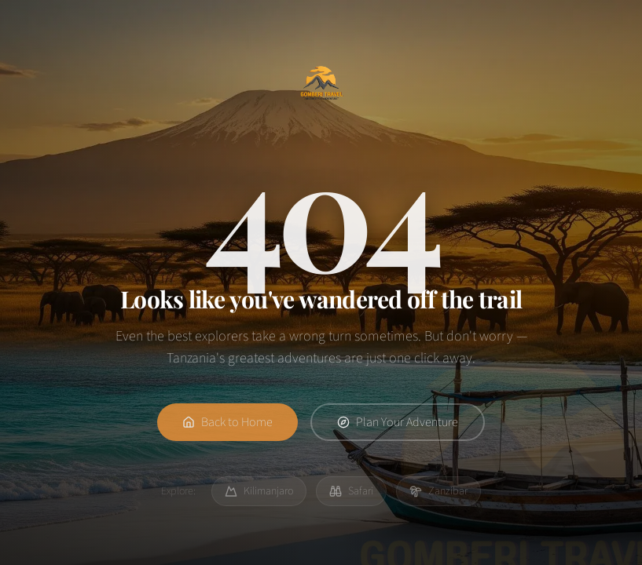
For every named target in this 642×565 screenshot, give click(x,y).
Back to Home (227, 425)
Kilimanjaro (259, 491)
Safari (351, 491)
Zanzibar (438, 491)
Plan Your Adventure (397, 425)
